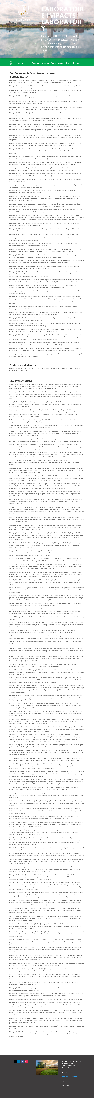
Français (76, 63)
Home (17, 63)
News (67, 63)
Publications (45, 63)
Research (35, 63)
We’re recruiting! (57, 63)
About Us (25, 63)
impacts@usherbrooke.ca (69, 1076)
